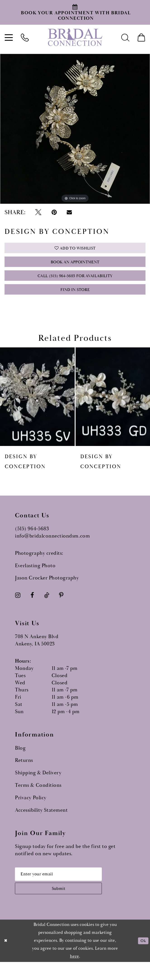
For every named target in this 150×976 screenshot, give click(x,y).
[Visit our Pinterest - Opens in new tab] (61, 604)
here (74, 970)
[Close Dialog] (7, 954)
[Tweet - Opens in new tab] (38, 212)
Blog (20, 757)
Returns (24, 769)
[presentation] (37, 405)
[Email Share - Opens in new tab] (69, 212)
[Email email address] (66, 884)
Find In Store (75, 298)
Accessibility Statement (41, 819)
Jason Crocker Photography (47, 587)
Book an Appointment (75, 265)
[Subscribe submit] (66, 901)
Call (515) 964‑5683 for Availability (75, 282)
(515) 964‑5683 (32, 538)
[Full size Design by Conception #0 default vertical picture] (75, 129)
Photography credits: (39, 562)
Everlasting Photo (35, 574)
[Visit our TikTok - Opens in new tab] (46, 604)
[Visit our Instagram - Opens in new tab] (18, 604)
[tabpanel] (75, 129)
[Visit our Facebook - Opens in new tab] (32, 604)
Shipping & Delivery (38, 782)
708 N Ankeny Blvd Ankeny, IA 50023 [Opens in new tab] (36, 649)
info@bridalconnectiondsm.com (52, 545)
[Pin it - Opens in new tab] (54, 212)
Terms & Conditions (38, 794)
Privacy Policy (30, 807)
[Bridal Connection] (75, 37)
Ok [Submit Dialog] (142, 954)
